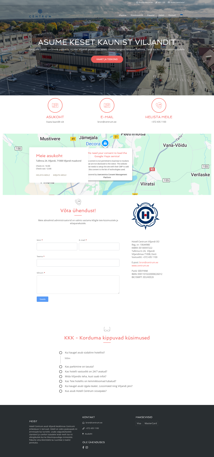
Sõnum (41, 273)
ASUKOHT (55, 117)
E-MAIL (107, 117)
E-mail (83, 240)
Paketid (150, 15)
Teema (40, 256)
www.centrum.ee (140, 265)
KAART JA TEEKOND (107, 59)
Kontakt (172, 15)
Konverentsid (137, 15)
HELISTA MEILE (158, 117)
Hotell (161, 15)
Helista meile (43, 175)
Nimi (40, 240)
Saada (42, 299)
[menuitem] (181, 15)
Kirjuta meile (59, 175)
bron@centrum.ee (148, 262)
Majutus (122, 15)
